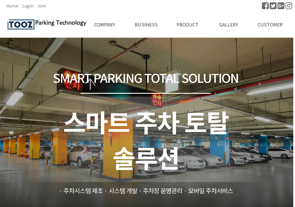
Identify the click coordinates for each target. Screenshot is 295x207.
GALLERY (228, 24)
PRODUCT (187, 24)
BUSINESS (146, 24)
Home (12, 6)
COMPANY (104, 24)
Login (27, 6)
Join (41, 6)
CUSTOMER (270, 24)
